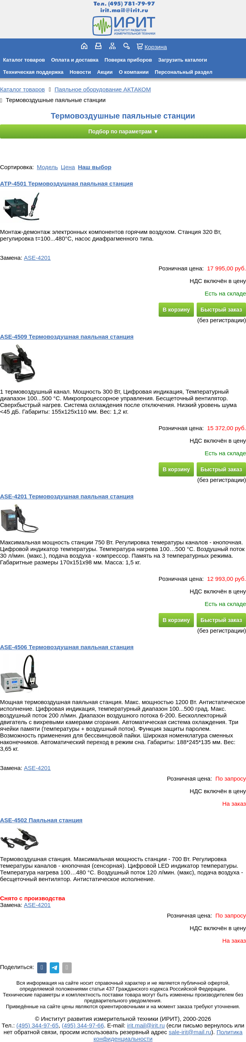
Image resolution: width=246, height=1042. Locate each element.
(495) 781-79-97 (131, 4)
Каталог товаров (24, 60)
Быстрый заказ (221, 310)
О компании (133, 72)
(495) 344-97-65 (37, 1025)
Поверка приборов (128, 60)
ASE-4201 (37, 257)
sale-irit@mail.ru (190, 1032)
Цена (68, 167)
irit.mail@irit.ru (124, 10)
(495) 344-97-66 (83, 1025)
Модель (47, 167)
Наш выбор (94, 167)
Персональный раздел (183, 72)
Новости (80, 72)
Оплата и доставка (74, 60)
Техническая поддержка (33, 72)
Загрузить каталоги (182, 60)
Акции (105, 72)
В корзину (176, 310)
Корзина (156, 47)
